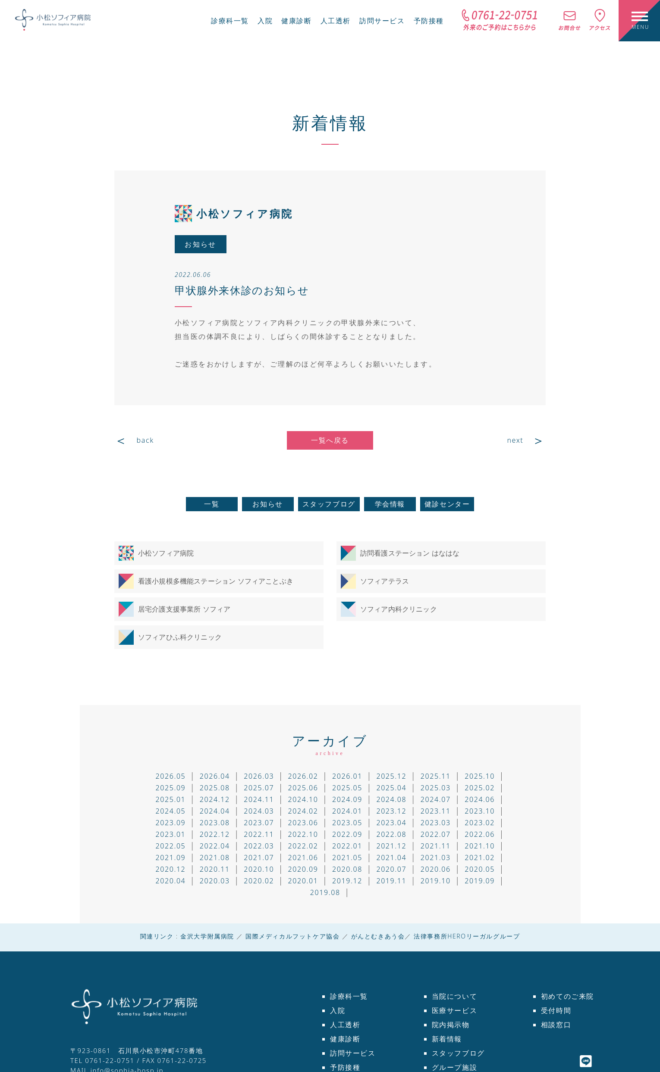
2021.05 (347, 857)
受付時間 (556, 1010)
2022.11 (259, 834)
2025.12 (391, 776)
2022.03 (259, 846)
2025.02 (480, 787)
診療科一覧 (230, 20)
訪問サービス (382, 20)
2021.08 (215, 857)
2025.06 (303, 787)
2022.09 (347, 834)
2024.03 (259, 811)
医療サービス (455, 1010)
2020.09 (303, 869)
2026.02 (303, 776)
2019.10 (436, 881)
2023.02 (480, 822)
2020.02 (259, 881)
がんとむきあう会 (378, 936)
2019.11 (391, 881)
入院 (265, 20)
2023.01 (170, 834)
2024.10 (303, 799)
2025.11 (436, 776)
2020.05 (480, 869)
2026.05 (170, 776)
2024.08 (391, 799)
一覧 (211, 504)
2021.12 (391, 846)
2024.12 (215, 799)
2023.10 (480, 811)
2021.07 (259, 857)
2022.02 (303, 846)
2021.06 (303, 857)
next (515, 440)
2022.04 (215, 846)
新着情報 (330, 122)
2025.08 (215, 787)
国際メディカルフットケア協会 (292, 936)
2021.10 (480, 846)
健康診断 (296, 20)
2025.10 (480, 776)
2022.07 (436, 834)
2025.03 (436, 787)
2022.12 (215, 834)
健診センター (447, 504)
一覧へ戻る (330, 440)
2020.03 (215, 881)
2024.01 (347, 811)
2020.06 (436, 869)
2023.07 (259, 822)
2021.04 (391, 857)
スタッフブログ (328, 504)
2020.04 (170, 881)
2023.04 (391, 822)
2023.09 (170, 822)
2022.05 (170, 846)
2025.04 (391, 787)
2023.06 (303, 822)
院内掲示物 (451, 1024)
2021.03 (436, 857)
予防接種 (429, 20)
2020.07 (391, 869)
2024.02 (303, 811)
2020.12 (170, 869)
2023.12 (391, 811)
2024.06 (480, 799)
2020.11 (215, 869)
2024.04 (215, 811)
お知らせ (267, 504)
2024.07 (436, 799)
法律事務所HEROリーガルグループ (467, 936)
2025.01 (170, 799)
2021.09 (170, 857)
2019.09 (480, 881)
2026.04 (215, 776)
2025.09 (170, 787)
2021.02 (480, 857)
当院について (455, 996)
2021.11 (436, 846)
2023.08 (215, 822)
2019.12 (347, 881)
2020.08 (347, 869)
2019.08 (325, 892)
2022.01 (347, 846)
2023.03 (436, 822)
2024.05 (170, 811)
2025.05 (347, 787)
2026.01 (347, 776)
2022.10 (303, 834)
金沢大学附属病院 (207, 936)
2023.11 (436, 811)
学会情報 (390, 504)
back (145, 440)
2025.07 (259, 787)
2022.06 (480, 834)
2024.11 (259, 799)
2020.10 (259, 869)
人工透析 (336, 20)
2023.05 (347, 822)
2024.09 (347, 799)
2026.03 (259, 776)
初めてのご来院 (567, 996)
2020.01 (303, 881)
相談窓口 (556, 1024)
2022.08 (391, 834)
